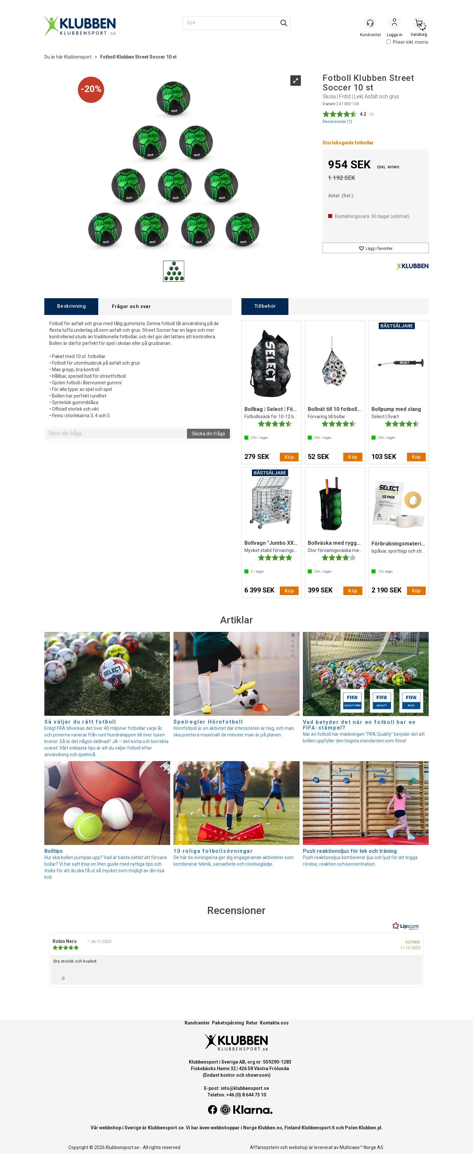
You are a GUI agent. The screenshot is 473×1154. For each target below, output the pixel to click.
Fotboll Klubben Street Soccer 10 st (138, 57)
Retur (252, 1022)
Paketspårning (228, 1022)
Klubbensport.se (166, 1127)
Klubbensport (78, 57)
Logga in (394, 23)
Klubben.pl (370, 1127)
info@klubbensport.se (245, 1088)
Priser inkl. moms (407, 42)
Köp (289, 457)
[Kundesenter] (370, 22)
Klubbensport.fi (318, 1127)
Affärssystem (264, 1147)
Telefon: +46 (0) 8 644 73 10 (236, 1094)
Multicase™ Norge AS (361, 1147)
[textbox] (116, 433)
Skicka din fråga (208, 433)
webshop (298, 1147)
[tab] (71, 306)
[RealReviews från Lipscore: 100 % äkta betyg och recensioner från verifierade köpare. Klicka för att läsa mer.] (406, 926)
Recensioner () (337, 121)
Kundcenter (197, 1022)
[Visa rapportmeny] (414, 976)
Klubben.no (270, 1127)
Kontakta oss (274, 1022)
